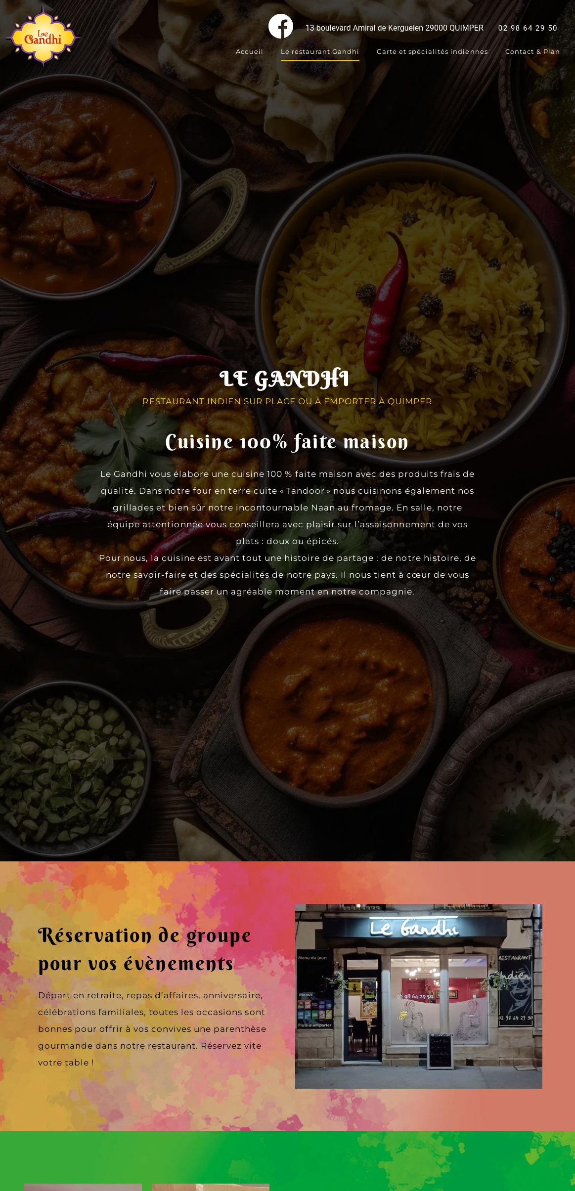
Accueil (250, 51)
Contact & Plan (532, 51)
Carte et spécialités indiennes (432, 51)
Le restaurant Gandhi (320, 51)
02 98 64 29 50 (528, 28)
